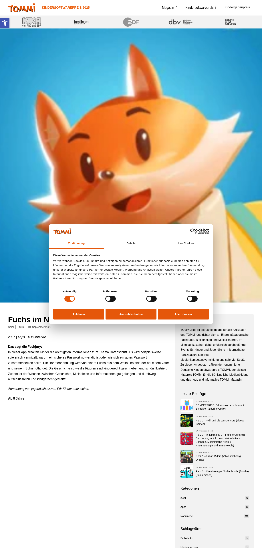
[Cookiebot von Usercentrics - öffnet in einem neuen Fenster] (193, 231)
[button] (4, 23)
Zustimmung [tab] (76, 243)
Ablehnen (78, 314)
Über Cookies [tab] (185, 243)
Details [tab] (131, 243)
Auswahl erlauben (131, 314)
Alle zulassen (183, 314)
